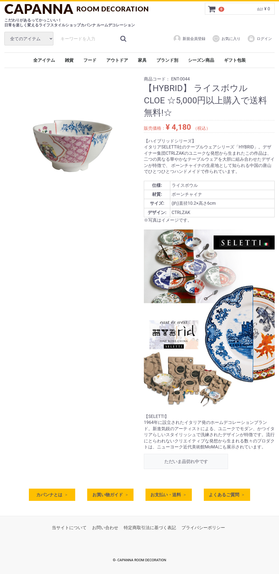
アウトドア (117, 60)
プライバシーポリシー (203, 527)
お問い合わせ (105, 527)
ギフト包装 (235, 60)
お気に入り (226, 39)
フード (89, 60)
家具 (142, 60)
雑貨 (69, 60)
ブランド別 (167, 60)
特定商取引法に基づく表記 (150, 527)
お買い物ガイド (107, 495)
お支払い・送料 (165, 495)
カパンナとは (49, 495)
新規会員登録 (189, 39)
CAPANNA (76, 9)
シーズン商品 (201, 60)
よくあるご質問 (224, 495)
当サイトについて (69, 527)
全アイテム (44, 60)
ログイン (259, 39)
